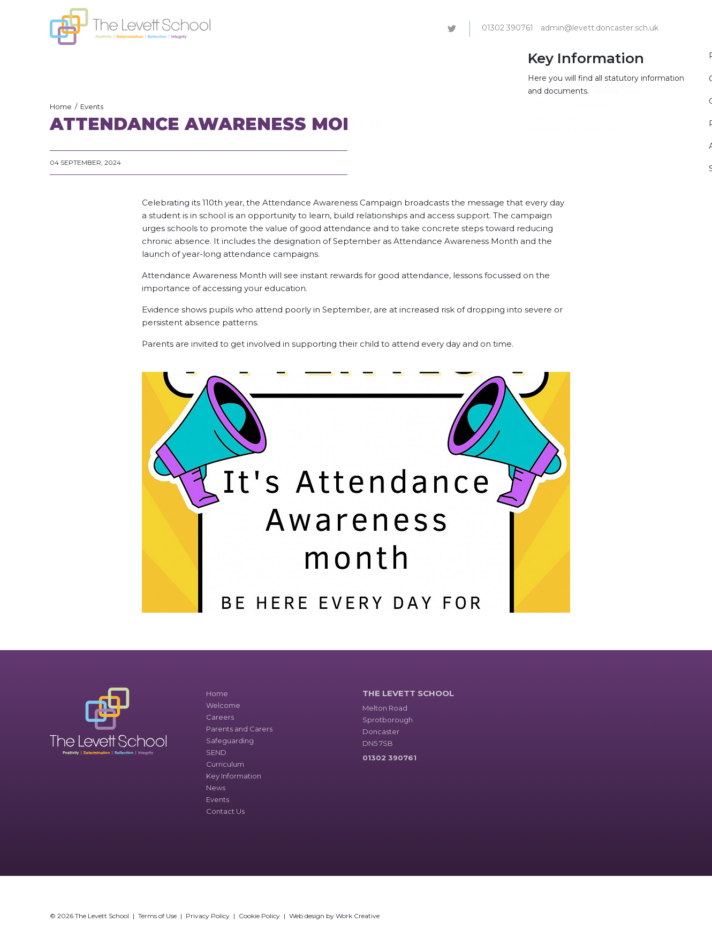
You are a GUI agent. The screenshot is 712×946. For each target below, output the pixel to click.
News (562, 61)
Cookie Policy (259, 916)
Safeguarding (367, 61)
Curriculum (453, 61)
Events (594, 61)
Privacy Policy (208, 916)
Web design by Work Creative (334, 916)
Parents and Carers (298, 61)
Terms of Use (157, 916)
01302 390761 (507, 28)
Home (61, 106)
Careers (239, 61)
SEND (412, 61)
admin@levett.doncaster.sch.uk (599, 28)
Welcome (198, 61)
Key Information (512, 61)
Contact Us (637, 61)
